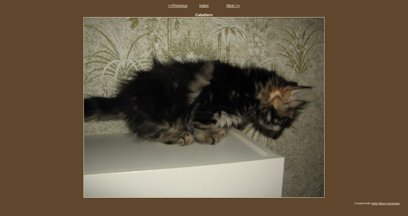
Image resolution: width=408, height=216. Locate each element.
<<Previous (177, 5)
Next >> (233, 5)
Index (204, 5)
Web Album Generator (385, 203)
